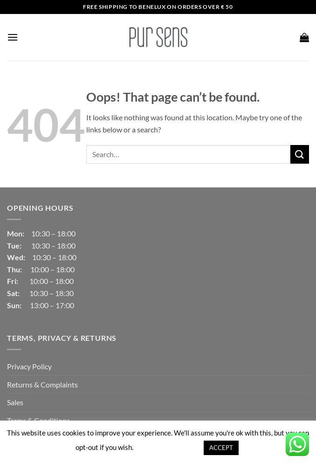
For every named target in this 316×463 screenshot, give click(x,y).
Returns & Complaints (42, 384)
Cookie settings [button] (168, 447)
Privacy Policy (29, 366)
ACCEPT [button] (221, 447)
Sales (15, 402)
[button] (12, 37)
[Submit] (299, 154)
